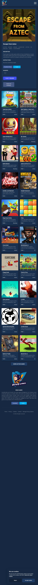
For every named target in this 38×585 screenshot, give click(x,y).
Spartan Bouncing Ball (8, 326)
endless (5, 48)
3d (31, 47)
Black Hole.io (24, 353)
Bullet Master (6, 163)
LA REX (23, 299)
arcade (15, 47)
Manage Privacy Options (28, 411)
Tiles (22, 218)
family (10, 48)
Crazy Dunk (5, 245)
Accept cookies (28, 580)
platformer (17, 48)
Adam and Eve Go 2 (26, 163)
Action (5, 47)
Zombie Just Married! (8, 190)
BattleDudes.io (25, 245)
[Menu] (35, 3)
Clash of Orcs (24, 272)
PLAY (4, 114)
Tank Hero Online (7, 109)
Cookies (15, 411)
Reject (15, 580)
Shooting (33, 141)
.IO (34, 250)
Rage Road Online (7, 218)
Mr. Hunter (23, 136)
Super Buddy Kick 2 (7, 136)
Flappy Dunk (6, 272)
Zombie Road (24, 326)
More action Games (19, 364)
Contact (20, 411)
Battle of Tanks (6, 353)
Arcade (10, 47)
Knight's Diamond (25, 190)
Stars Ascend (6, 299)
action (27, 47)
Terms (6, 411)
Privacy (10, 411)
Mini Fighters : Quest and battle (29, 109)
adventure (21, 47)
